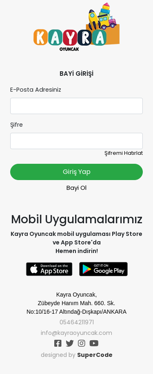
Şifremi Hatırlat (123, 153)
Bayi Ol (76, 187)
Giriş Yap (77, 171)
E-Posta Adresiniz (35, 90)
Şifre (16, 125)
